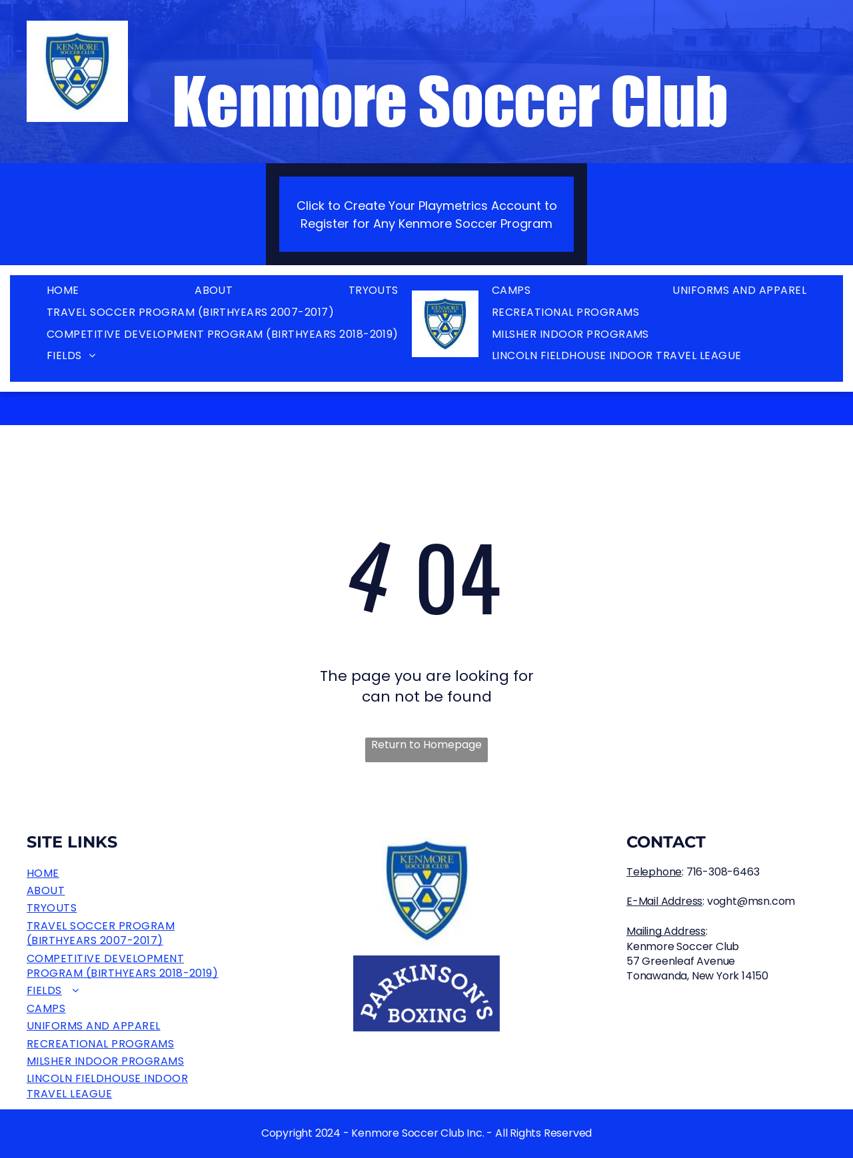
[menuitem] (63, 291)
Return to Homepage (426, 745)
